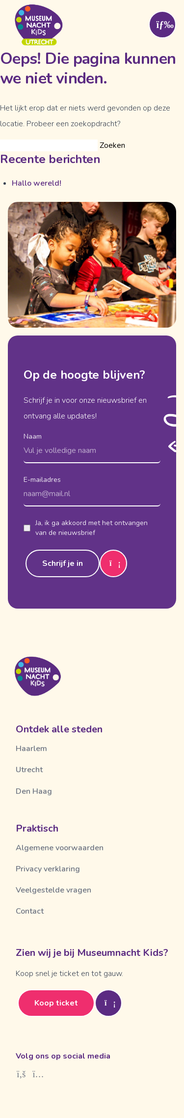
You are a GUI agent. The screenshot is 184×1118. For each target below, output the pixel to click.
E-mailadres (42, 479)
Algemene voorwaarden (60, 847)
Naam (33, 436)
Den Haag (34, 791)
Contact (30, 911)
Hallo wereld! (36, 183)
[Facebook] (21, 1074)
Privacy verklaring (48, 869)
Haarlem (31, 748)
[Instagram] (38, 1074)
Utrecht (29, 769)
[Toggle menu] (162, 24)
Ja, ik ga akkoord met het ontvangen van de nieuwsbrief (86, 528)
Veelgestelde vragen (53, 890)
